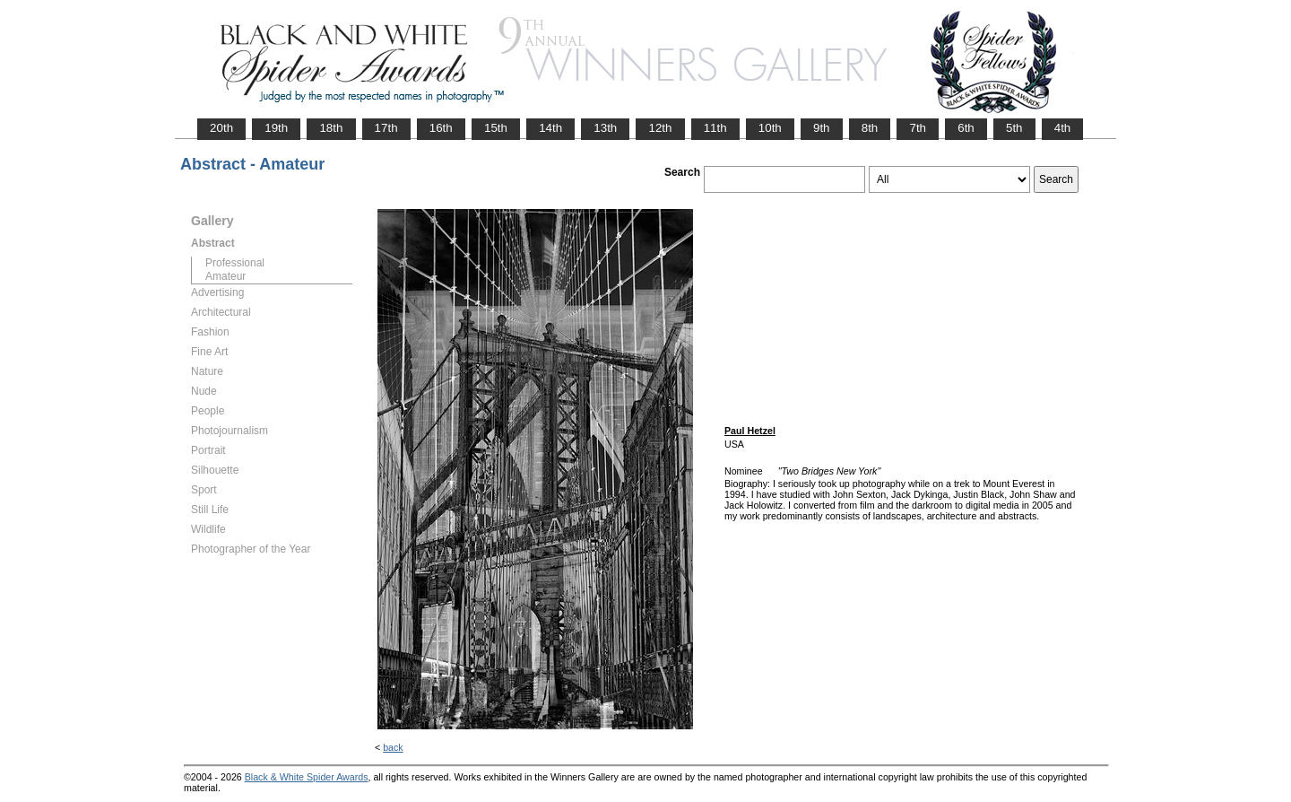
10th (770, 128)
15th (495, 128)
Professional (234, 263)
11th (715, 128)
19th (276, 128)
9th (821, 128)
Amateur (225, 276)
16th (441, 128)
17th (386, 128)
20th (221, 128)
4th (1062, 128)
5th (1014, 128)
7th (917, 128)
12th (659, 128)
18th (330, 128)
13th (605, 128)
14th (550, 128)
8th (870, 128)
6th (966, 128)
